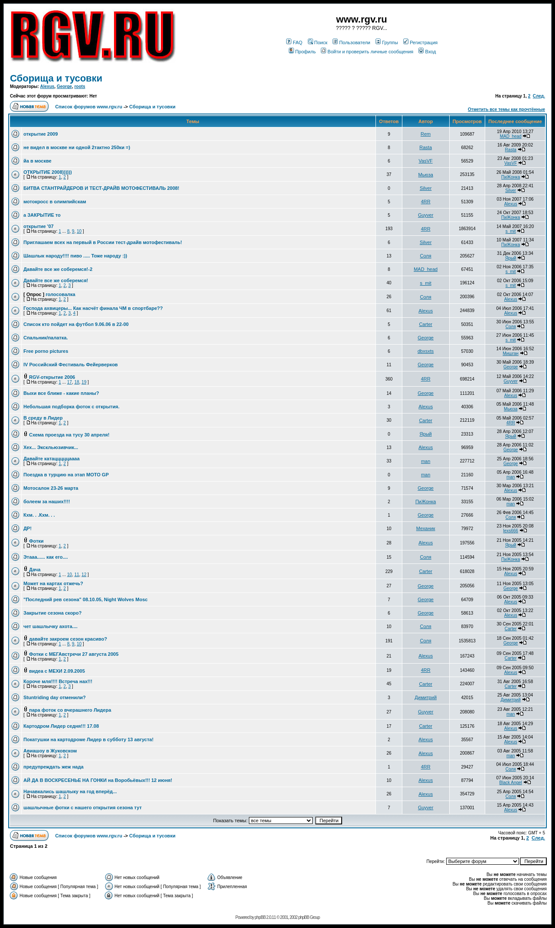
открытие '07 (38, 226)
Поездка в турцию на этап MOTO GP (66, 474)
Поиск (317, 42)
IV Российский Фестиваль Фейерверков (70, 364)
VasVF (426, 160)
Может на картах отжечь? (53, 583)
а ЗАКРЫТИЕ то (42, 215)
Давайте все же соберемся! (55, 280)
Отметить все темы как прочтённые (506, 109)
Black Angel (511, 782)
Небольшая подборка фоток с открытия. (71, 406)
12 (84, 574)
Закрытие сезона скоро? (52, 612)
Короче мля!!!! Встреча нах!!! (57, 681)
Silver (426, 188)
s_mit (511, 231)
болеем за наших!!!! (46, 501)
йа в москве (37, 160)
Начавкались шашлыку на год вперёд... (70, 791)
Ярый (510, 258)
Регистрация (420, 42)
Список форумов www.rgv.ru (88, 106)
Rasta (425, 147)
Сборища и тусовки (56, 78)
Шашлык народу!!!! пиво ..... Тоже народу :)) (75, 255)
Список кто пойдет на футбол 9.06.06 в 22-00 (76, 324)
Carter (425, 324)
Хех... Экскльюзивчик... (50, 447)
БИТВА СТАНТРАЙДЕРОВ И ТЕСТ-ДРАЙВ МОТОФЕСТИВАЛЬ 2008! (101, 188)
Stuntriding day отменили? (54, 697)
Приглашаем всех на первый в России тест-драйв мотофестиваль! (102, 242)
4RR (426, 201)
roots (79, 86)
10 (79, 231)
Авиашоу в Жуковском (50, 750)
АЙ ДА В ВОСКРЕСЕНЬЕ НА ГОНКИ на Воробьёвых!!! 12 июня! (97, 780)
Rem (426, 134)
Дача (34, 569)
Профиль (302, 51)
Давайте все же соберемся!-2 (57, 269)
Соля (425, 255)
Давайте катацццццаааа (51, 458)
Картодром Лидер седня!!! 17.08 (61, 726)
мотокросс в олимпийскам (54, 201)
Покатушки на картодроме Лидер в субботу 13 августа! (88, 739)
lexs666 (510, 530)
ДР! (27, 528)
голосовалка (60, 294)
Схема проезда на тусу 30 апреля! (69, 434)
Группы (386, 42)
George (64, 86)
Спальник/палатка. (45, 337)
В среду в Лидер (42, 417)
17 (69, 382)
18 (76, 382)
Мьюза (425, 174)
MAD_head (511, 136)
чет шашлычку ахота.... (50, 626)
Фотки (36, 541)
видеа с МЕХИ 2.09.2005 (57, 671)
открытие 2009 (40, 134)
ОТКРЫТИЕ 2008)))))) (47, 172)
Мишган (510, 353)
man (425, 461)
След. (539, 96)
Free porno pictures (45, 351)
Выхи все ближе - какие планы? (61, 393)
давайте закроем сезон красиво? (68, 638)
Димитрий (426, 697)
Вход (427, 51)
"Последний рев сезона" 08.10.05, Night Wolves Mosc (85, 599)
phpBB (260, 917)
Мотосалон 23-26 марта (50, 488)
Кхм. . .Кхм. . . (39, 515)
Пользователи (351, 42)
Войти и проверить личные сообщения (367, 51)
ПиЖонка (510, 177)
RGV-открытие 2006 (52, 377)
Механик (425, 528)
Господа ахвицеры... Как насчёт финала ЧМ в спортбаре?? (93, 308)
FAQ (294, 42)
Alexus (47, 86)
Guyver (425, 215)
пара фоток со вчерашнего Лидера (70, 710)
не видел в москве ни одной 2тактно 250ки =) (76, 147)
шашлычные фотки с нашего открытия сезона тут (82, 807)
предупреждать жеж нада (53, 766)
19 (84, 382)
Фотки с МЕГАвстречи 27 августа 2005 (73, 654)
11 (76, 574)
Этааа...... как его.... (45, 557)
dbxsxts (426, 351)
